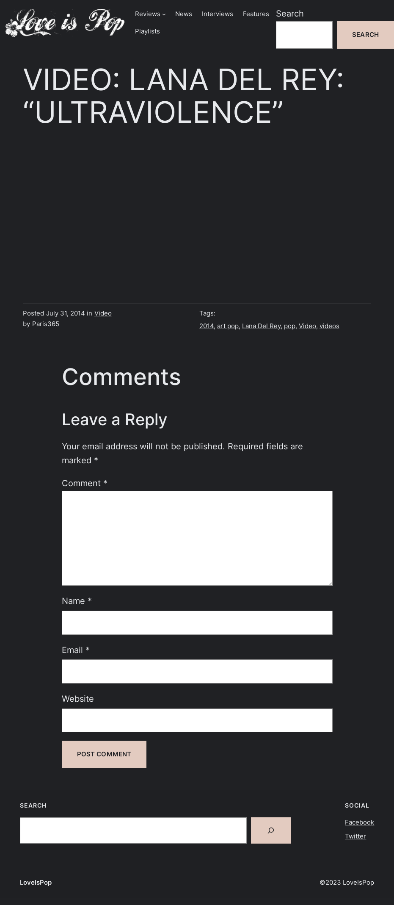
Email (76, 650)
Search (290, 13)
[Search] (271, 830)
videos (329, 326)
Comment (84, 483)
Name (77, 601)
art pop (228, 326)
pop (289, 326)
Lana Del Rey (261, 326)
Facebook (359, 822)
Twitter (355, 836)
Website (78, 699)
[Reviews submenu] (164, 14)
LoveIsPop (36, 882)
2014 (206, 326)
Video (103, 313)
